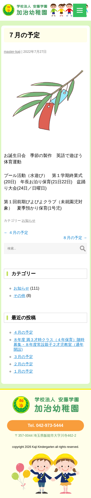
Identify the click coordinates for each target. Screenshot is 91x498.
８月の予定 (75, 238)
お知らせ (28, 220)
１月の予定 (23, 371)
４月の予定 (16, 233)
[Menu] (79, 10)
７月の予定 (24, 35)
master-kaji (12, 52)
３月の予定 (23, 357)
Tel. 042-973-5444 (45, 425)
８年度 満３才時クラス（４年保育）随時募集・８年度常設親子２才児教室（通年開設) (49, 344)
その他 (19, 296)
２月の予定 (23, 364)
